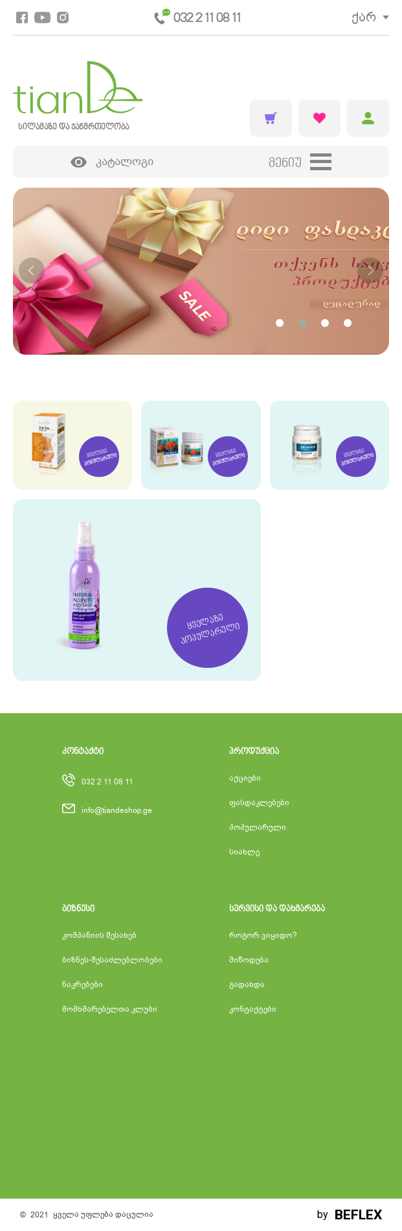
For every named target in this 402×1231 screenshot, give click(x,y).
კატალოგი (112, 162)
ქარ (364, 17)
